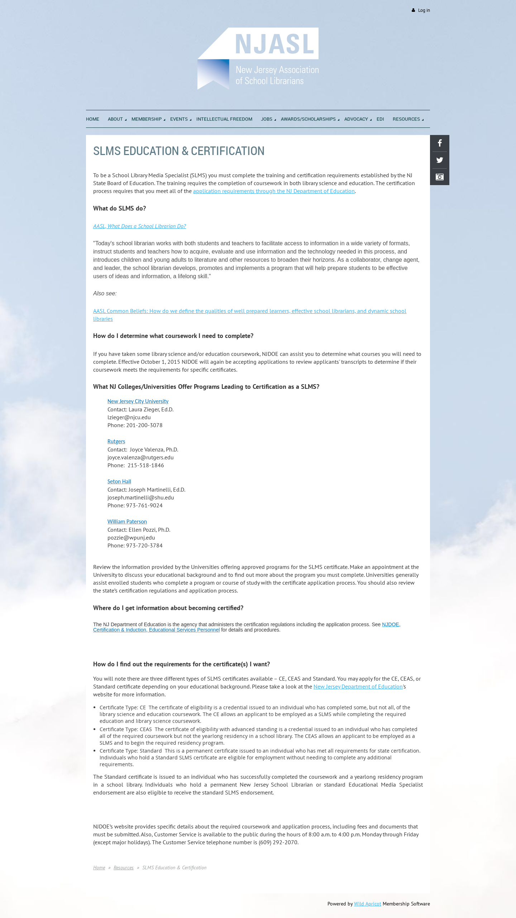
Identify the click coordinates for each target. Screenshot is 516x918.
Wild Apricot (367, 903)
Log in (424, 10)
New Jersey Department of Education (358, 686)
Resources (124, 867)
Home (99, 867)
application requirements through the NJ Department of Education (274, 190)
